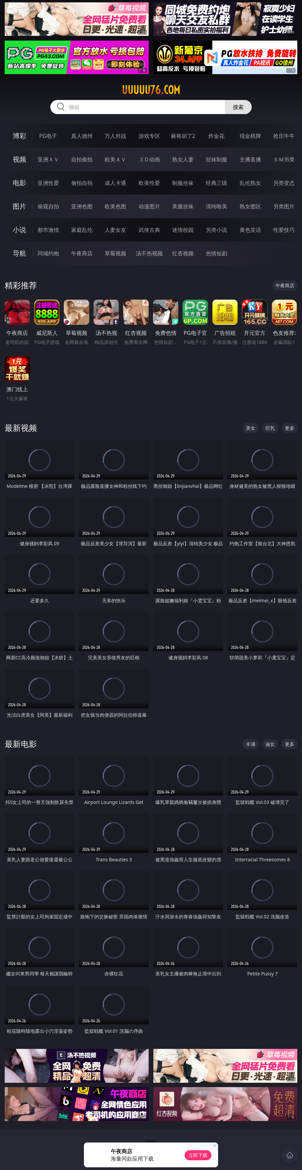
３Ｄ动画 (149, 159)
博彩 (19, 135)
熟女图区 (250, 206)
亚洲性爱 (48, 183)
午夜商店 (82, 253)
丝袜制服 (216, 159)
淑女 (270, 744)
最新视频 (21, 427)
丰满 (250, 744)
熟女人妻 (183, 159)
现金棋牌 (250, 136)
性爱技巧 (284, 230)
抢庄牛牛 (284, 136)
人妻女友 (115, 230)
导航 (19, 253)
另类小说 (216, 230)
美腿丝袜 (183, 206)
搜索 (238, 107)
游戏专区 (149, 136)
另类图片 (284, 206)
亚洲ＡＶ (48, 159)
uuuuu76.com (151, 90)
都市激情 (48, 230)
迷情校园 (183, 230)
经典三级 (216, 183)
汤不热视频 (149, 253)
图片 (19, 206)
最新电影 (21, 743)
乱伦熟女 (250, 183)
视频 (19, 159)
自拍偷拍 (82, 159)
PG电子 (48, 136)
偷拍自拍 (82, 183)
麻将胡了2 (183, 136)
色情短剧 (216, 253)
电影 (19, 182)
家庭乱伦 (82, 230)
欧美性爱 (149, 183)
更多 (289, 428)
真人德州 (82, 136)
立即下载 (198, 1155)
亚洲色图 (82, 206)
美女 (250, 428)
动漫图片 (149, 206)
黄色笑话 (250, 230)
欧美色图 (115, 206)
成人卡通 (115, 183)
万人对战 (115, 136)
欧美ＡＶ (115, 159)
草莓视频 (115, 253)
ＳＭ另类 (284, 159)
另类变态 (284, 183)
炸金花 (216, 136)
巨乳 (270, 428)
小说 (19, 229)
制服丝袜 (183, 183)
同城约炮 (48, 253)
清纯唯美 (216, 206)
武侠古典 (149, 230)
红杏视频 (183, 253)
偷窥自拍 (48, 206)
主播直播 (250, 159)
